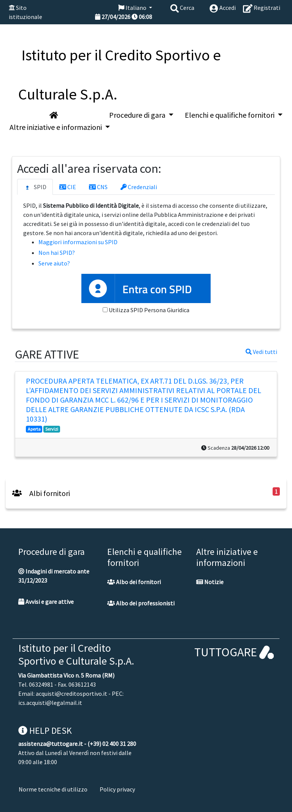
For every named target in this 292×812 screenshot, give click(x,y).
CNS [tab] (98, 187)
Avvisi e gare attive (46, 601)
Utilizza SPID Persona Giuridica (149, 310)
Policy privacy (117, 789)
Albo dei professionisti (141, 603)
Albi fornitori (41, 493)
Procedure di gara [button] (138, 115)
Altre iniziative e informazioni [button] (56, 127)
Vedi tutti (261, 351)
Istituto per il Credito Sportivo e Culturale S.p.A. (76, 654)
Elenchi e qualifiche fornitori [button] (230, 115)
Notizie (210, 582)
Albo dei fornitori (134, 582)
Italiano (133, 7)
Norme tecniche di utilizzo (53, 789)
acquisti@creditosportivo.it (71, 693)
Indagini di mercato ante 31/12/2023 (53, 575)
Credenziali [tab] (139, 187)
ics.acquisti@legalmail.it (50, 702)
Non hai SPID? (56, 252)
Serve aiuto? (54, 263)
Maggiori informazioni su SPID (77, 242)
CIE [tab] (67, 187)
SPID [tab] (35, 187)
